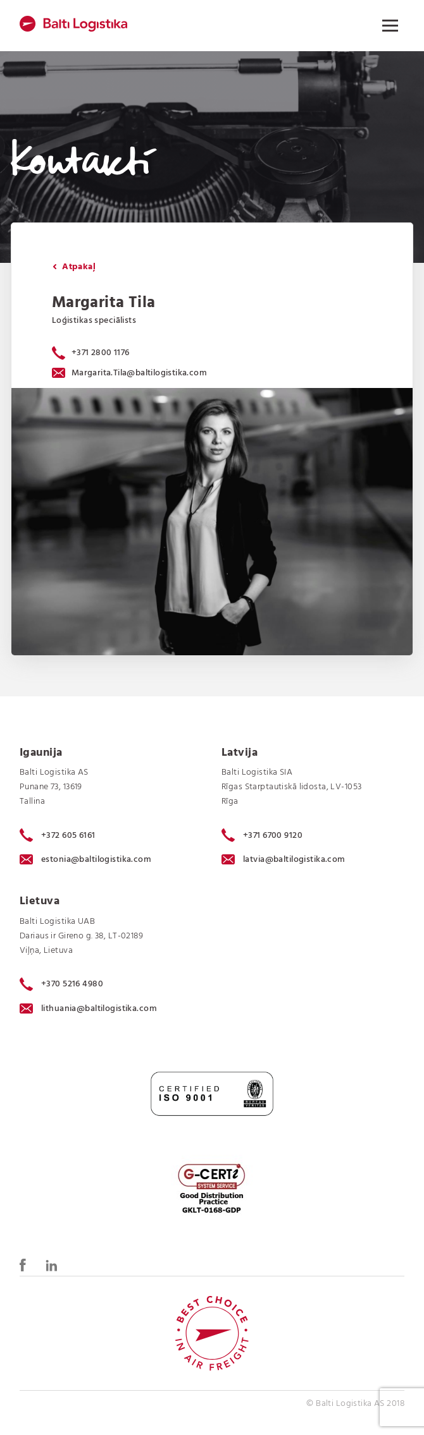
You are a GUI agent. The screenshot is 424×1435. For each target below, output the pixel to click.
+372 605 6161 (58, 835)
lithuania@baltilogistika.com (88, 1008)
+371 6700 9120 (261, 835)
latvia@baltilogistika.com (283, 859)
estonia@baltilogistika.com (85, 859)
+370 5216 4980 (61, 984)
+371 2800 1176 (101, 353)
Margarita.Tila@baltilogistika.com (129, 373)
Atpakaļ (74, 267)
